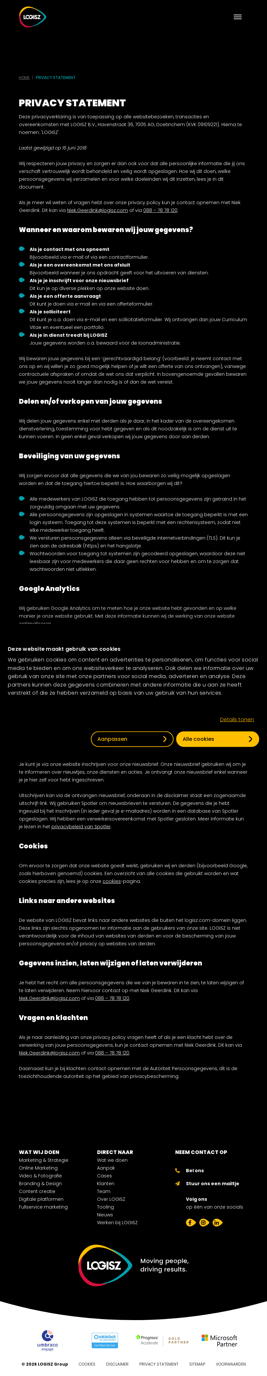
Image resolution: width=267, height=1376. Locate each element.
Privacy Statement (158, 1364)
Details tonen (237, 719)
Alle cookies (198, 739)
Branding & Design (40, 1183)
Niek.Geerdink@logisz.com (97, 210)
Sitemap (197, 1364)
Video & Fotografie (40, 1176)
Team (103, 1191)
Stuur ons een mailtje (212, 1183)
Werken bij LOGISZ (117, 1222)
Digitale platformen (41, 1199)
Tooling (105, 1207)
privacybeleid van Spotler (81, 826)
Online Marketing (38, 1168)
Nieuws (105, 1215)
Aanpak (106, 1168)
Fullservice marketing (43, 1207)
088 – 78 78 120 (160, 210)
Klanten (105, 1183)
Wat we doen (112, 1160)
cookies (112, 881)
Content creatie (37, 1191)
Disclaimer (117, 1364)
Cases (104, 1176)
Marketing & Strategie (43, 1160)
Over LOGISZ (111, 1199)
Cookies (87, 1364)
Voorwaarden (231, 1364)
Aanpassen (112, 739)
